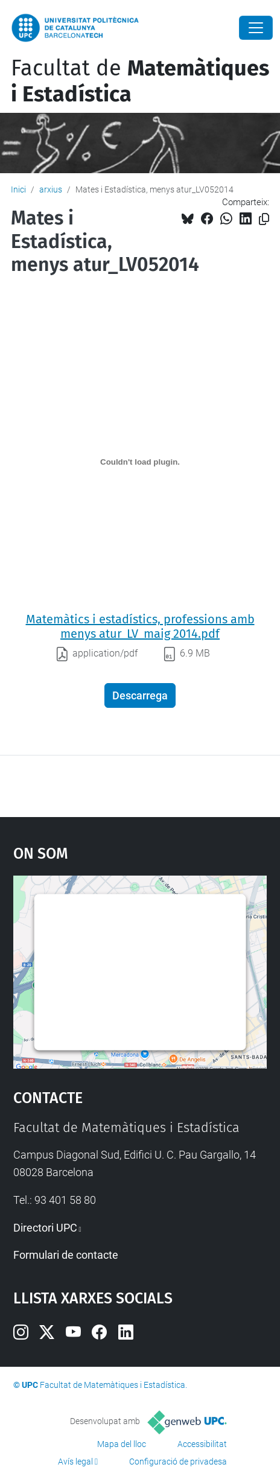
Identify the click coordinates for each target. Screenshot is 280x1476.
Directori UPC (45, 1227)
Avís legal (75, 1461)
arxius (50, 189)
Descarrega (140, 695)
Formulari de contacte (65, 1255)
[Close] (256, 28)
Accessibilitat (202, 1444)
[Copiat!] (264, 219)
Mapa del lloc (121, 1444)
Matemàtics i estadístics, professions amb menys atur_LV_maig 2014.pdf (140, 626)
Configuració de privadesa (178, 1461)
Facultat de (140, 81)
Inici (18, 189)
